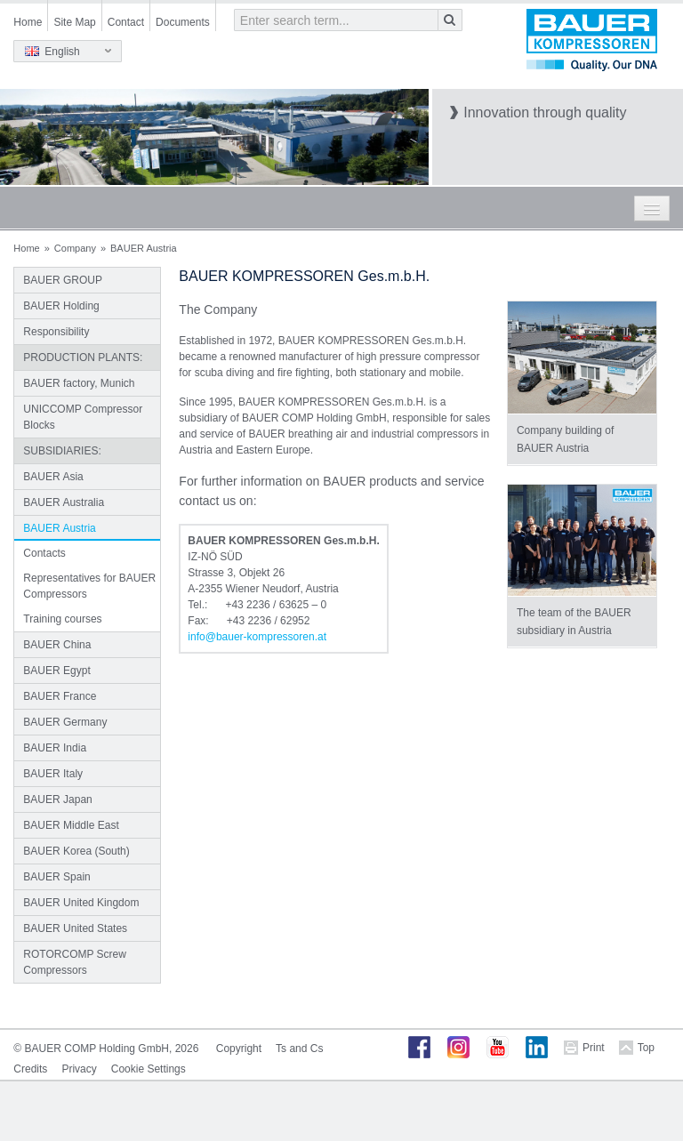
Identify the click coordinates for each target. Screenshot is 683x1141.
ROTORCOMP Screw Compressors (74, 962)
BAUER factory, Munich (78, 383)
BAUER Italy (53, 773)
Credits (30, 1069)
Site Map (74, 22)
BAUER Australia (63, 502)
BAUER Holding (61, 306)
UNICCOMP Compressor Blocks (82, 417)
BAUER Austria (59, 528)
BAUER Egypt (56, 670)
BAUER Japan (57, 799)
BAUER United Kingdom (81, 902)
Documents (183, 22)
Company (75, 248)
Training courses (62, 619)
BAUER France (59, 696)
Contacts (44, 553)
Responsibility (56, 331)
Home (27, 22)
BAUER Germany (65, 722)
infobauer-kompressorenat (257, 637)
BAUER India (54, 748)
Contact (126, 22)
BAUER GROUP (62, 280)
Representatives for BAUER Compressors (89, 586)
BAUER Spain (56, 877)
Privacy (78, 1069)
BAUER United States (75, 928)
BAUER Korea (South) (76, 851)
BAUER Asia (53, 476)
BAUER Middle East (70, 825)
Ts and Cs (299, 1048)
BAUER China (57, 645)
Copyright (238, 1048)
